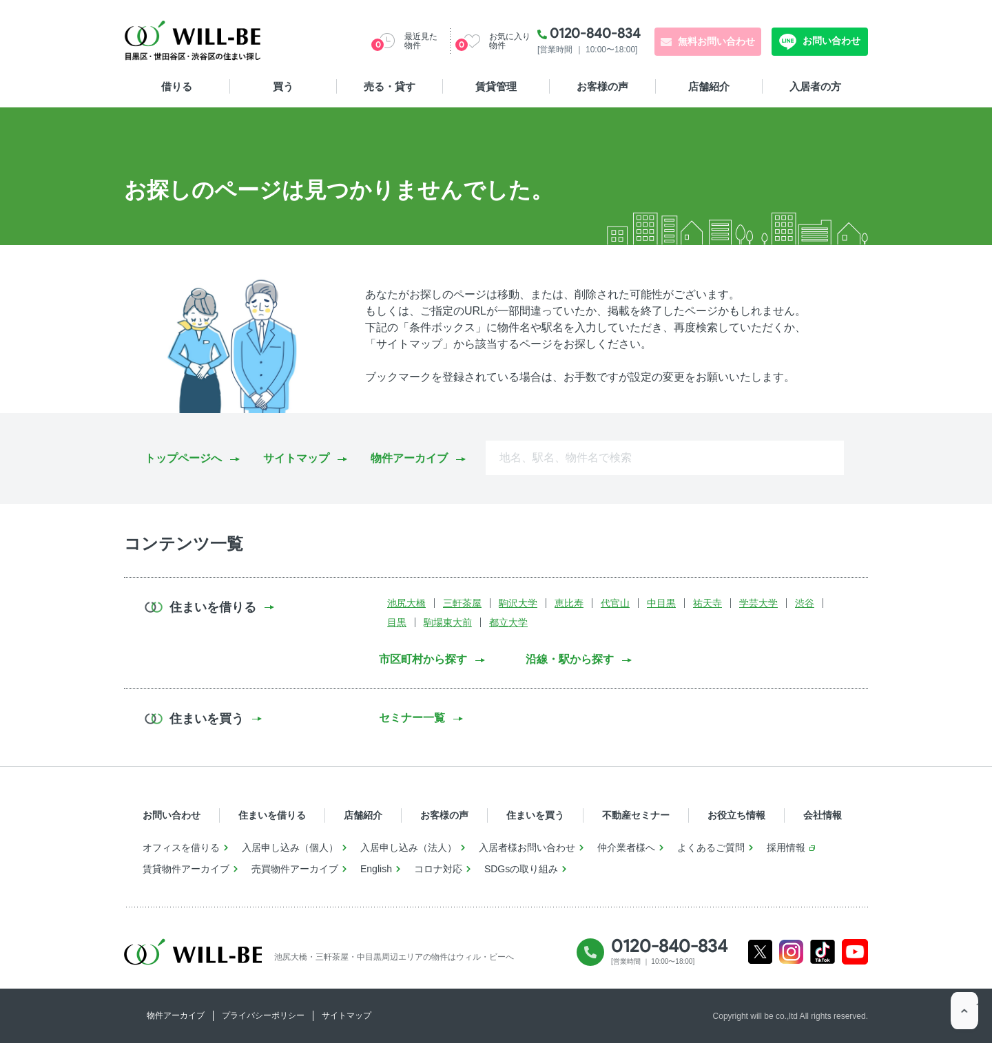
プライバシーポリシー (263, 1015)
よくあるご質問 (711, 847)
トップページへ (183, 458)
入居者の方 (815, 86)
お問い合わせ (830, 40)
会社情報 (822, 815)
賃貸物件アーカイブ (186, 868)
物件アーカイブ (409, 458)
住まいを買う (535, 815)
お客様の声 (602, 86)
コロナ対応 (438, 868)
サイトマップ (296, 458)
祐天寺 (707, 603)
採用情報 (786, 847)
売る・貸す (389, 86)
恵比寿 (569, 603)
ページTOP (964, 1015)
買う (283, 86)
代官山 (615, 603)
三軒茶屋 (462, 603)
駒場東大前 (448, 622)
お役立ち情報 (736, 815)
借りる (176, 86)
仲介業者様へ (626, 847)
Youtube (855, 952)
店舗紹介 (709, 86)
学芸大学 (758, 603)
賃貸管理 (496, 86)
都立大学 (508, 622)
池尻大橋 (406, 603)
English (376, 868)
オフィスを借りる (181, 847)
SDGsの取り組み (521, 868)
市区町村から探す (423, 659)
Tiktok (822, 952)
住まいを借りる (272, 815)
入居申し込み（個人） (290, 847)
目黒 (396, 622)
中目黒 (661, 603)
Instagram (791, 952)
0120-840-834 (595, 33)
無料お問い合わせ (716, 41)
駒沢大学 (518, 603)
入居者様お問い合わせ (527, 847)
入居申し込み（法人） (408, 847)
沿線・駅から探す (570, 659)
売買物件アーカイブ (294, 868)
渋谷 (804, 603)
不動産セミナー (636, 815)
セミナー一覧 (412, 718)
